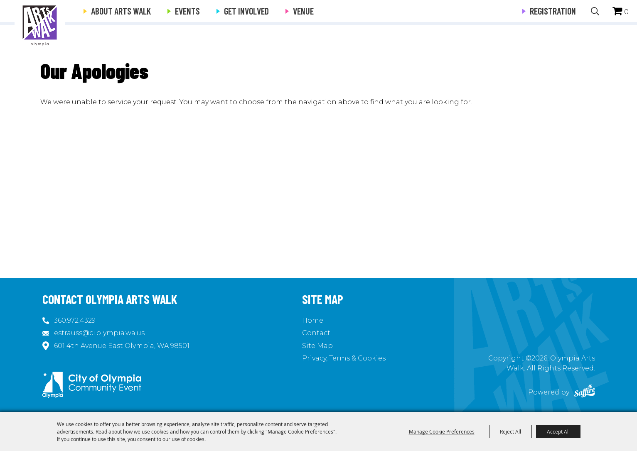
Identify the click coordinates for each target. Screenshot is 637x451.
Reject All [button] (510, 431)
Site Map (317, 346)
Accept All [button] (558, 431)
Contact (316, 333)
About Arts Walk (121, 10)
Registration (553, 10)
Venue (303, 10)
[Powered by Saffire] (584, 392)
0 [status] (626, 12)
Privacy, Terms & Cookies (344, 358)
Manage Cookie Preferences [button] (442, 431)
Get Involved (246, 10)
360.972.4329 (75, 320)
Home (312, 320)
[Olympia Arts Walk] (40, 25)
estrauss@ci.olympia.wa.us (99, 333)
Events (187, 10)
